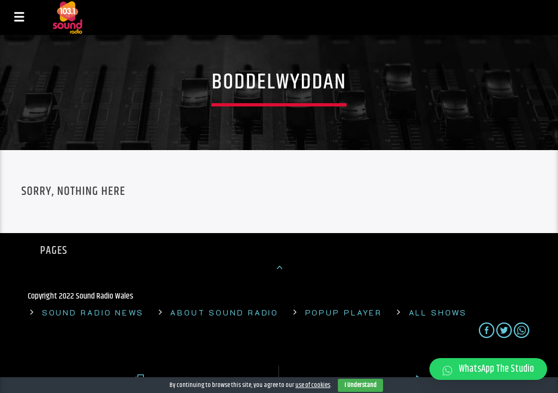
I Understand (360, 385)
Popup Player (344, 312)
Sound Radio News (93, 312)
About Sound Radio (224, 312)
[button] (488, 369)
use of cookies (312, 385)
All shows (438, 312)
